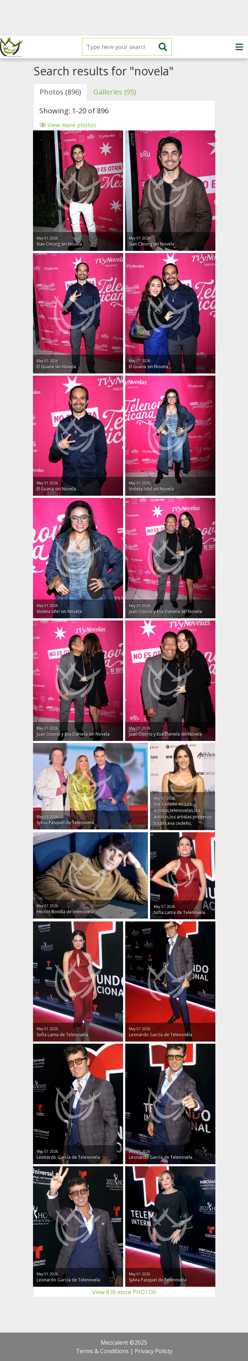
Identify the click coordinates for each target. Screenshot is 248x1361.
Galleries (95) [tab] (114, 92)
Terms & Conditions (102, 1351)
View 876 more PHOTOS (124, 1292)
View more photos (67, 125)
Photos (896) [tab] (60, 92)
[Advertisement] (124, 18)
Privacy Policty (153, 1351)
